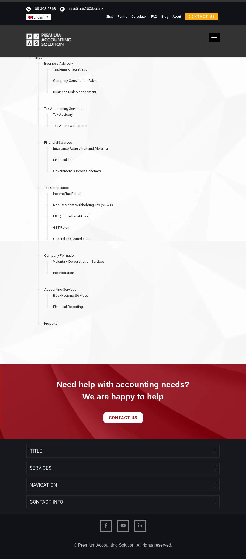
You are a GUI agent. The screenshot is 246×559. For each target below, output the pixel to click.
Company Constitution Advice (76, 81)
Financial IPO (63, 160)
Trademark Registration (71, 69)
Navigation (43, 485)
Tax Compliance (56, 188)
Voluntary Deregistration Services (79, 261)
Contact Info (46, 502)
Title (36, 451)
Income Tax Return (67, 194)
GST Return (61, 228)
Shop (109, 17)
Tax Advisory (63, 114)
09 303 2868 (45, 8)
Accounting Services (60, 289)
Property (50, 323)
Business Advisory (58, 63)
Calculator (139, 17)
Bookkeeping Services (70, 295)
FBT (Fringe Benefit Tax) (71, 216)
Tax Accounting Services (63, 109)
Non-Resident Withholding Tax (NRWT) (83, 205)
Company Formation (60, 256)
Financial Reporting (68, 307)
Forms (122, 17)
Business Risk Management (74, 92)
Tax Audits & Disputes (70, 126)
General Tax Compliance (71, 239)
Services (40, 468)
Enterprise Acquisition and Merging (80, 148)
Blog (164, 17)
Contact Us (201, 17)
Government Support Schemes (77, 171)
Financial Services (58, 142)
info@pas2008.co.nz (86, 8)
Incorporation (63, 273)
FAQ (154, 17)
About (176, 17)
